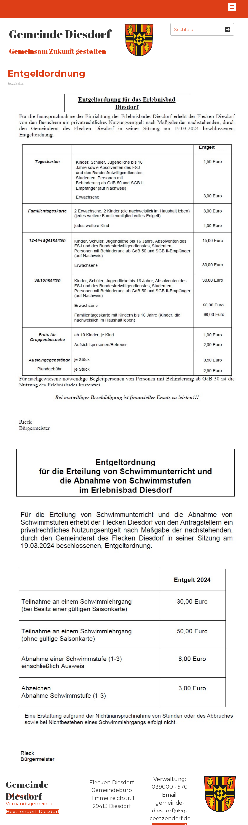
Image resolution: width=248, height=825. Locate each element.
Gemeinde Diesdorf (60, 33)
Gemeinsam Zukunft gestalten (57, 51)
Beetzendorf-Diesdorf (32, 811)
